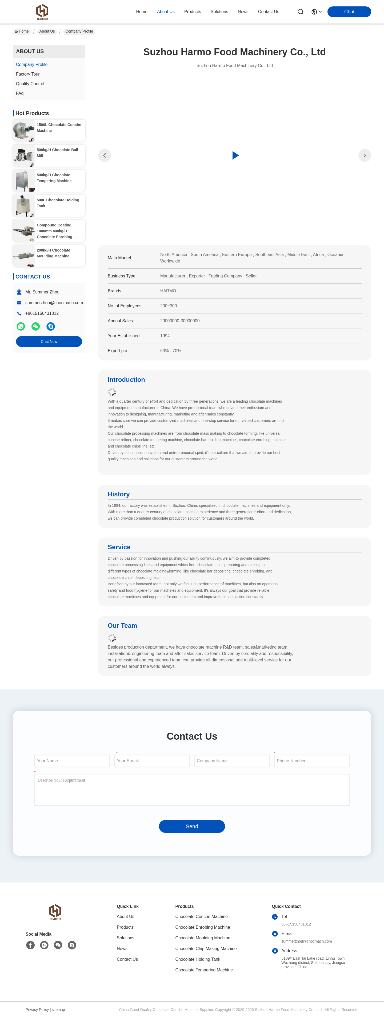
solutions (219, 11)
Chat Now (49, 341)
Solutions (125, 938)
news (243, 11)
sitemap (58, 1009)
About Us (47, 31)
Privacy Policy (37, 1009)
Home (141, 11)
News (122, 948)
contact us (268, 11)
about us (166, 11)
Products (125, 927)
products (192, 11)
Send (192, 826)
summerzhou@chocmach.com (54, 302)
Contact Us (127, 959)
